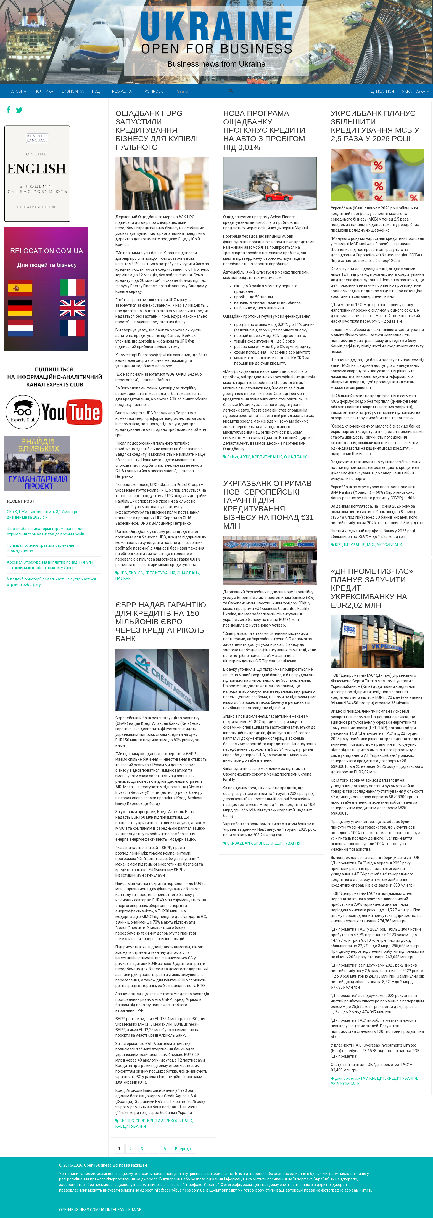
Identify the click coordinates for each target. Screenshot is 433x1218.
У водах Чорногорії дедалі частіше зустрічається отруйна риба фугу (51, 582)
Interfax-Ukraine (124, 1210)
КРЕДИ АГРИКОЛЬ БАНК (169, 1121)
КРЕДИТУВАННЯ (160, 573)
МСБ (371, 545)
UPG (123, 573)
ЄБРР (141, 1121)
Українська (415, 91)
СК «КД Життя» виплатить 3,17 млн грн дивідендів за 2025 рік (42, 514)
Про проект (153, 91)
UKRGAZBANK (239, 843)
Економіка (73, 91)
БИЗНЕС (136, 573)
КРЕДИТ (377, 1078)
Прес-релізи (122, 91)
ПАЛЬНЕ (123, 578)
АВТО (245, 457)
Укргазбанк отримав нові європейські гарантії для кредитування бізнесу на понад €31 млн (268, 504)
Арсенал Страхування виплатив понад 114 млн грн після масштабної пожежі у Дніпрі (50, 565)
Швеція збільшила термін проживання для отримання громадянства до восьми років (46, 531)
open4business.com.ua (82, 1210)
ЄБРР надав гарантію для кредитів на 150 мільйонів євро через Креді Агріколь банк (160, 622)
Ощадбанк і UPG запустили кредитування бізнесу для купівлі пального (156, 130)
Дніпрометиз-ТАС (351, 1078)
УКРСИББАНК (389, 545)
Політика (44, 91)
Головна (17, 91)
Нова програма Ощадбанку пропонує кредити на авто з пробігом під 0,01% (264, 130)
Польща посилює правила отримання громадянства (41, 548)
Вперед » (183, 1149)
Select (232, 457)
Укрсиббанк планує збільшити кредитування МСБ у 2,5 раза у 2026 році (375, 126)
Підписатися (381, 91)
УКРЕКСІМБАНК (345, 1084)
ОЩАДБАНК (188, 573)
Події (96, 91)
